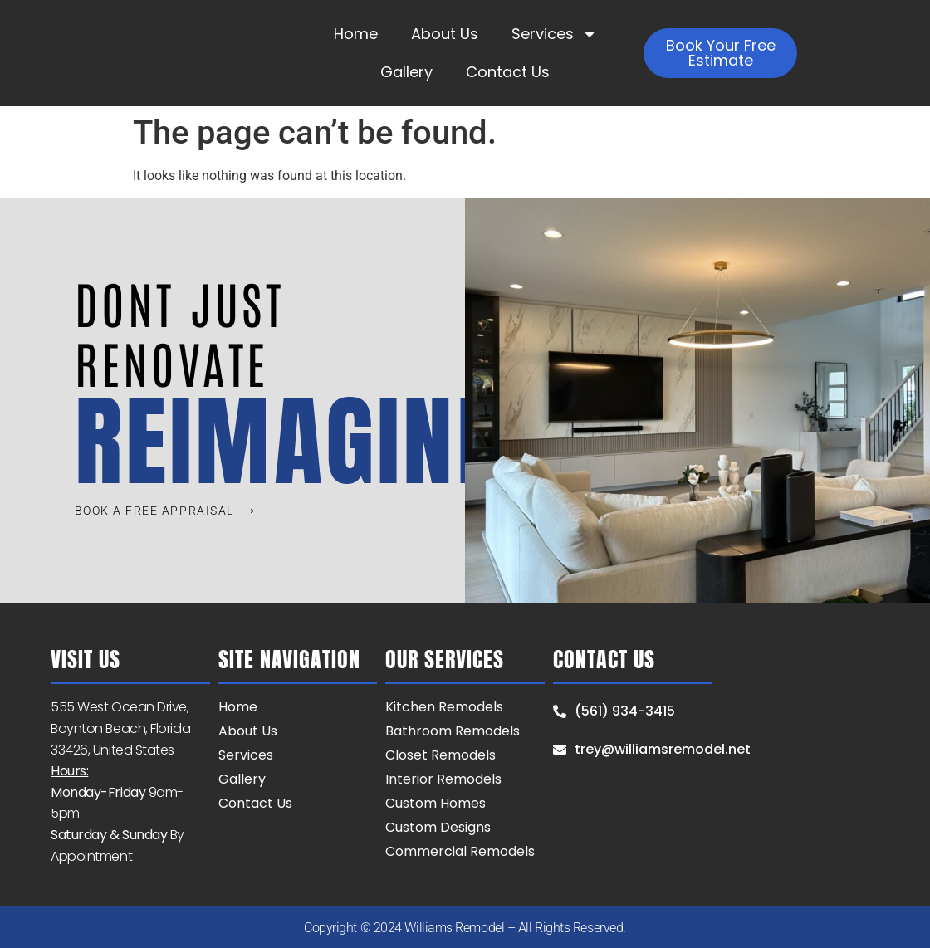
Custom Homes (435, 803)
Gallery (406, 71)
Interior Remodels (443, 779)
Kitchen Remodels (444, 706)
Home (356, 33)
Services (554, 34)
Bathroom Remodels (452, 730)
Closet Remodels (440, 755)
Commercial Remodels (460, 851)
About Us (444, 33)
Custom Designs (438, 827)
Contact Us (508, 71)
